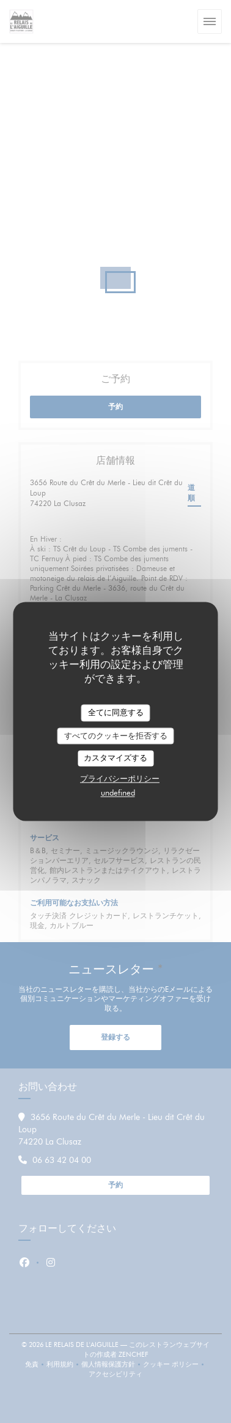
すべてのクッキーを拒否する (115, 735)
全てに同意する (116, 712)
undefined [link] (118, 792)
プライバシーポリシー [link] (120, 778)
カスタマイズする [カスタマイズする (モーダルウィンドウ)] (115, 758)
